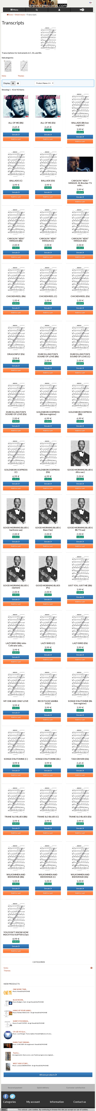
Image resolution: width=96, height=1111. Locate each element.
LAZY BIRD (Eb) (80, 643)
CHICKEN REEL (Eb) (80, 296)
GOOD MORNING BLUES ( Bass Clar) (48, 528)
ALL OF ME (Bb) (15, 122)
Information (57, 1101)
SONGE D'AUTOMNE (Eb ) (48, 759)
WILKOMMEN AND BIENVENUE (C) (48, 875)
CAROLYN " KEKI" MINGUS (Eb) (80, 239)
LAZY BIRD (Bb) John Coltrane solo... (16, 644)
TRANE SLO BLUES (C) (48, 816)
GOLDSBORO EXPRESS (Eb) (48, 470)
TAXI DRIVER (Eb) (80, 759)
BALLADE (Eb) (48, 180)
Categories (9, 1101)
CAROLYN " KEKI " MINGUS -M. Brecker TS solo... (80, 183)
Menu (14, 9)
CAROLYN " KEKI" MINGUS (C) (47, 239)
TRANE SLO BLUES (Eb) (80, 816)
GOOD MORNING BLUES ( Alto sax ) (80, 470)
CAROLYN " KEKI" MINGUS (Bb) (15, 239)
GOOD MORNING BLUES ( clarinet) (16, 586)
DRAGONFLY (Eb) (15, 354)
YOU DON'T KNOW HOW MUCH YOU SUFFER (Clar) (15, 933)
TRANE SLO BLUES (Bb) (15, 816)
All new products (48, 1074)
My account (33, 1101)
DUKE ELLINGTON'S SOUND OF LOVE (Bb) (48, 355)
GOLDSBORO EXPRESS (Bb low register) (48, 413)
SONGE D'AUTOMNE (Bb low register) (80, 702)
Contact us (79, 1101)
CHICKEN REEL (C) (48, 296)
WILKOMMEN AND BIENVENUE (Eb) (80, 875)
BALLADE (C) (16, 180)
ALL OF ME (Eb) (47, 122)
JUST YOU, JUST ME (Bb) (80, 585)
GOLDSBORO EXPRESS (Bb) (80, 413)
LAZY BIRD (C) (48, 643)
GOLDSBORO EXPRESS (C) (16, 470)
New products (12, 984)
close (4, 1110)
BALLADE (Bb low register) (80, 123)
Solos (4, 76)
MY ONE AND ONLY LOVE (16, 701)
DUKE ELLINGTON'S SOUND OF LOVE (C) (80, 355)
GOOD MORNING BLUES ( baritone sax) (16, 528)
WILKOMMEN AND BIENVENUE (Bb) (15, 875)
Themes (21, 76)
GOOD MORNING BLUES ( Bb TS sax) (80, 528)
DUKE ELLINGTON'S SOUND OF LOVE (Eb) (15, 413)
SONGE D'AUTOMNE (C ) (16, 759)
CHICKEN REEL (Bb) (16, 296)
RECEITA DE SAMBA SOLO (48, 702)
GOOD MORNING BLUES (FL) (48, 586)
